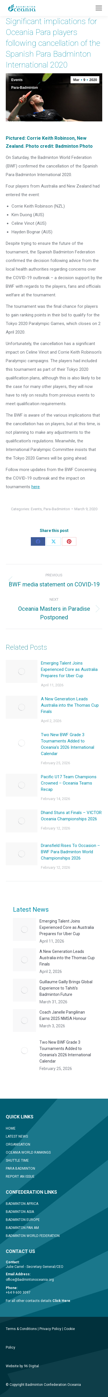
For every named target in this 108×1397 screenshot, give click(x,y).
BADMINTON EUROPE (23, 1220)
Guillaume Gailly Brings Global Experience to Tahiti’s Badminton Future (65, 988)
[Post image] (21, 671)
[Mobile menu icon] (98, 8)
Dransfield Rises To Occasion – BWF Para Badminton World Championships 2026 (70, 852)
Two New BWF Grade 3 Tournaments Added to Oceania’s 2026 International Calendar (67, 744)
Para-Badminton (24, 88)
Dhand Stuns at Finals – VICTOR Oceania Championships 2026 (71, 815)
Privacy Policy (50, 1329)
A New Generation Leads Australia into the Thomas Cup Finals (70, 705)
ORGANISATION (18, 1144)
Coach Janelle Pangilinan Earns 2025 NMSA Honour (62, 1015)
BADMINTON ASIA (20, 1212)
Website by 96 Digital (22, 1366)
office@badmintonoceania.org (30, 1280)
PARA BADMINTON (20, 1169)
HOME (11, 1128)
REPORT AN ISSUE (20, 1177)
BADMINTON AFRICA (22, 1204)
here (35, 486)
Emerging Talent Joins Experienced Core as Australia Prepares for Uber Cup (69, 669)
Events (16, 80)
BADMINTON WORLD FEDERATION (33, 1236)
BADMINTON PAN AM (22, 1228)
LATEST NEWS (17, 1136)
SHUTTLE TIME (17, 1160)
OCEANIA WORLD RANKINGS (28, 1152)
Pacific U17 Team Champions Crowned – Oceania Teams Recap (68, 783)
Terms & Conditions (21, 1329)
